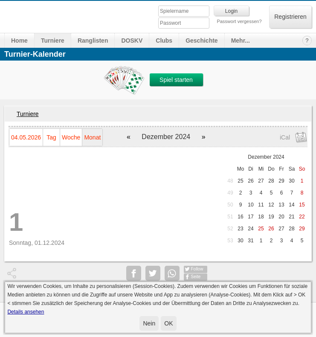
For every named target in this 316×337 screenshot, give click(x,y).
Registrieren (290, 16)
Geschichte (201, 40)
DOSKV (131, 40)
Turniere (52, 40)
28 (271, 181)
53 (230, 241)
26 (250, 181)
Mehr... (240, 40)
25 (240, 181)
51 (230, 217)
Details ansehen (25, 312)
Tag (51, 137)
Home (19, 40)
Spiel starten (176, 79)
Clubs (164, 40)
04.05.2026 (26, 137)
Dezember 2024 (266, 157)
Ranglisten (93, 40)
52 (230, 229)
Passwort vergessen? (239, 21)
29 (281, 181)
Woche (71, 137)
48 (230, 181)
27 (261, 181)
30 (291, 181)
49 (230, 193)
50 (230, 205)
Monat (92, 137)
